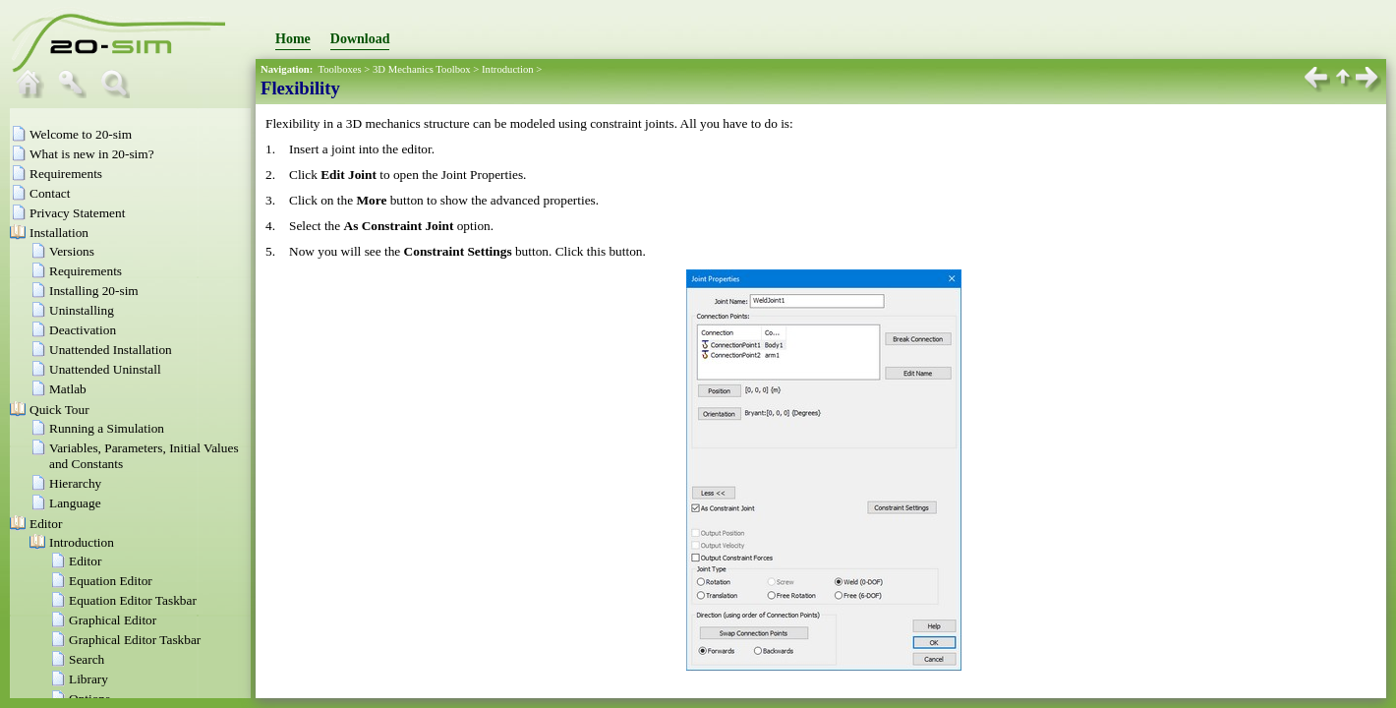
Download (360, 38)
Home (293, 38)
